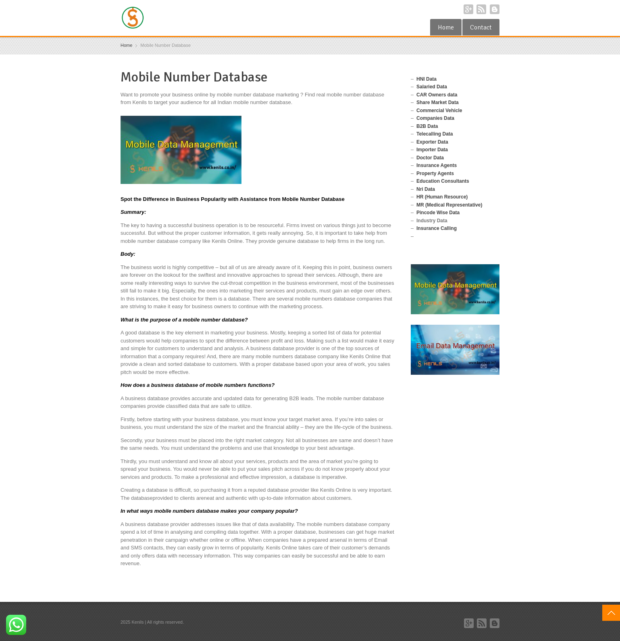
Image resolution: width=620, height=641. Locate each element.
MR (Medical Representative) (449, 205)
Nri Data (425, 189)
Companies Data (435, 118)
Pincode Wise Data (438, 212)
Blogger (494, 9)
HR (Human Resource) (442, 197)
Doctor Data (430, 158)
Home (446, 27)
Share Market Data (437, 102)
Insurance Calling (436, 228)
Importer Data (432, 149)
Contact (481, 27)
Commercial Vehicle (439, 110)
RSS (481, 9)
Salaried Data (431, 87)
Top (611, 613)
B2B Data (427, 126)
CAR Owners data (436, 95)
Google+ (468, 9)
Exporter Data (432, 142)
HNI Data (426, 79)
